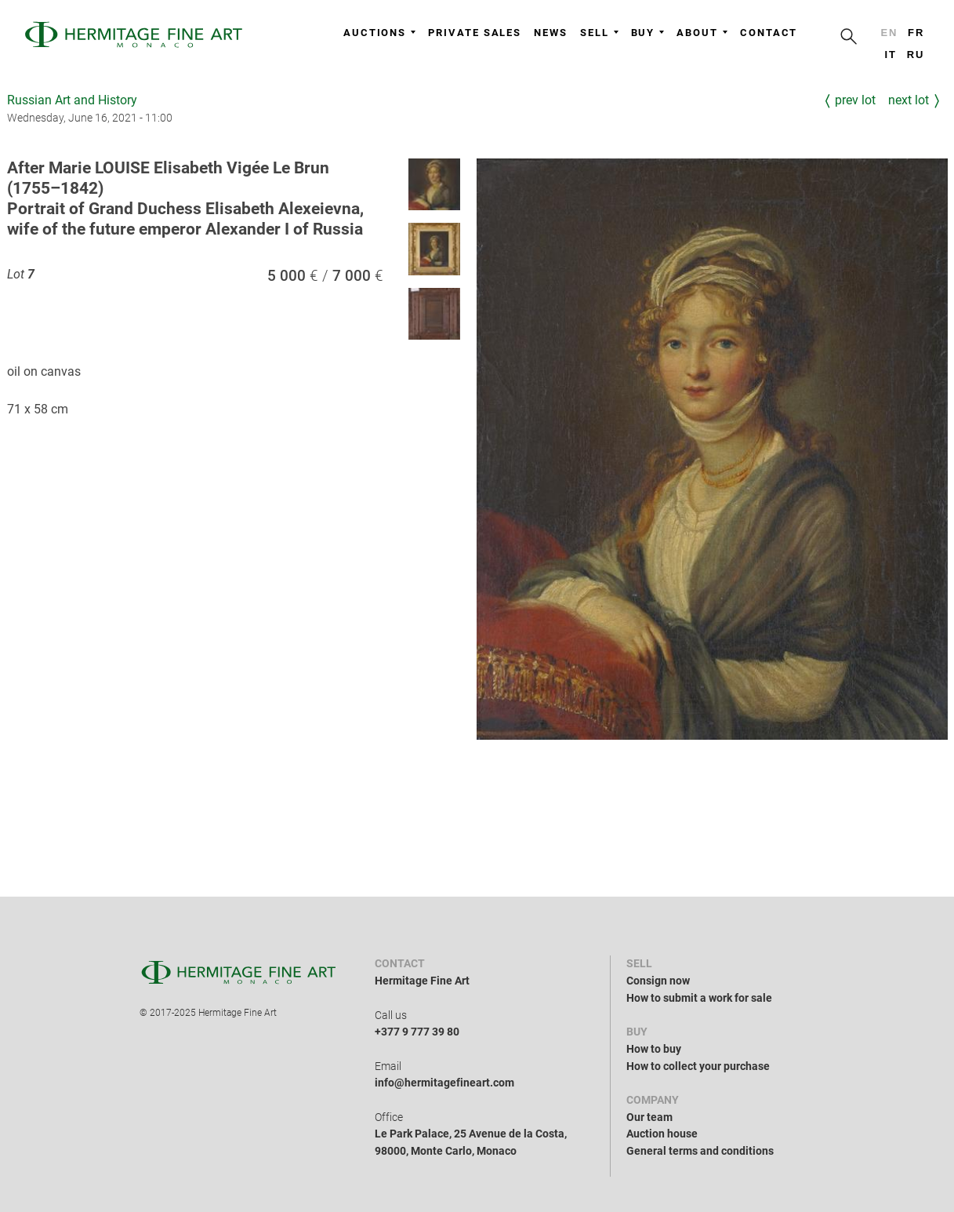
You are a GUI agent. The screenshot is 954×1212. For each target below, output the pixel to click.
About (702, 32)
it (890, 54)
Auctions (379, 32)
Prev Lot (855, 100)
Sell (599, 32)
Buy (648, 32)
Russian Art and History (72, 100)
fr (916, 32)
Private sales (474, 32)
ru (916, 54)
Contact (768, 32)
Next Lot (908, 100)
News (551, 32)
